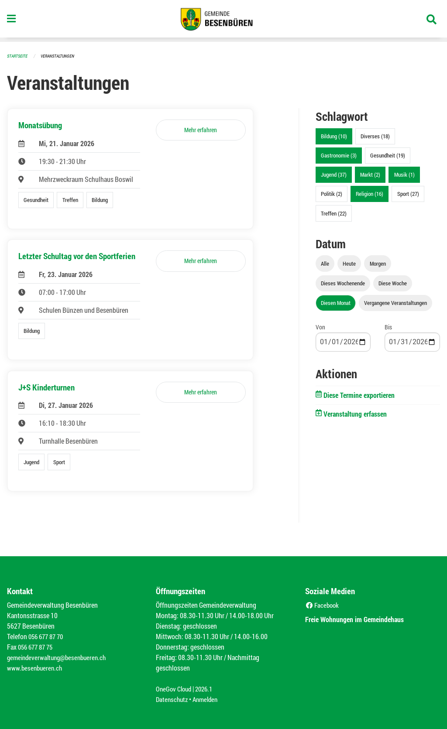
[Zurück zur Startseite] (223, 21)
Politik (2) (331, 193)
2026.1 (207, 688)
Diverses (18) (375, 136)
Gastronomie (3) (339, 155)
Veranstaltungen (61, 55)
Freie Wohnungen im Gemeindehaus (363, 618)
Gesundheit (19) (387, 155)
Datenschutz (173, 699)
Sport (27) (408, 193)
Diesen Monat (336, 302)
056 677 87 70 (47, 636)
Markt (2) (370, 174)
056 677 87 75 (37, 646)
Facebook (323, 604)
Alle (325, 263)
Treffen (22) (334, 213)
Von (320, 327)
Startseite (18, 55)
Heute (349, 263)
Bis (388, 327)
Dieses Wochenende (343, 283)
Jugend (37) (334, 174)
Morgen (378, 263)
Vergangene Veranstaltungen (395, 302)
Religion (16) (369, 193)
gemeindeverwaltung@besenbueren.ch (60, 657)
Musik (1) (404, 174)
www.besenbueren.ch (36, 667)
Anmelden (208, 699)
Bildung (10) (334, 136)
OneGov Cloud (175, 688)
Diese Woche (392, 283)
